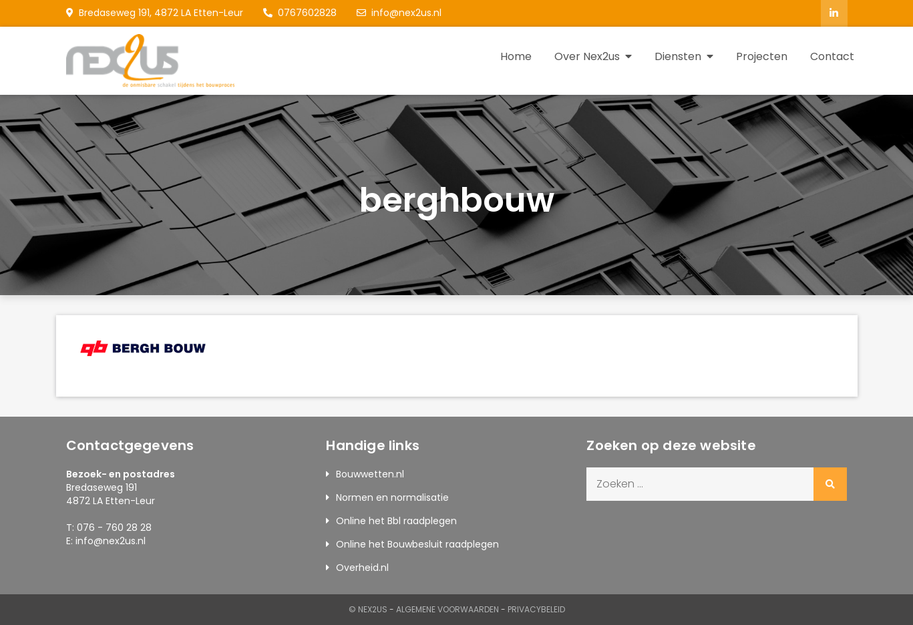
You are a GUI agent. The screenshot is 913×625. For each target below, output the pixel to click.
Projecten (761, 56)
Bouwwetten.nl (370, 474)
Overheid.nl (362, 567)
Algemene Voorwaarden (447, 609)
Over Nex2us (587, 56)
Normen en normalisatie (392, 497)
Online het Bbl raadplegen (396, 521)
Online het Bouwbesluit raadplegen (417, 544)
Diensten (678, 56)
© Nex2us (368, 609)
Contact (832, 56)
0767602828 (300, 12)
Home (516, 56)
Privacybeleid (536, 609)
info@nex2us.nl (399, 12)
